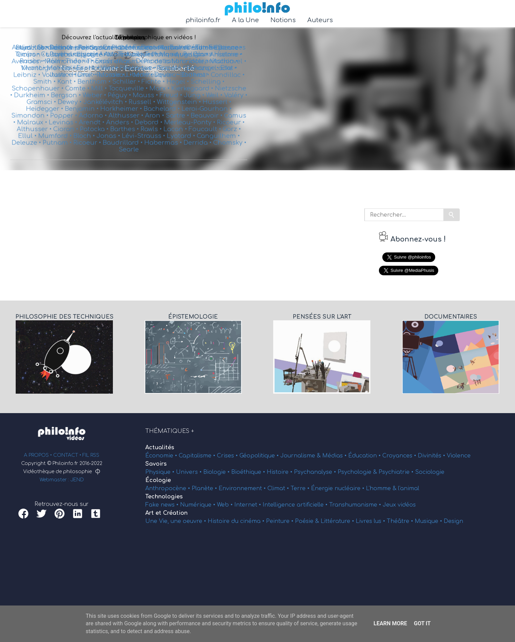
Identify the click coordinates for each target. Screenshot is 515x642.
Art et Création (166, 513)
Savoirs (156, 464)
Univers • (189, 472)
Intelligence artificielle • (296, 505)
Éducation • (365, 456)
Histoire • (280, 472)
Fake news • (162, 505)
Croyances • (400, 456)
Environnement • (243, 488)
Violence (459, 456)
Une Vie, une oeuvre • (176, 521)
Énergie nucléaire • (338, 488)
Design (453, 521)
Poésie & (308, 521)
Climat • (279, 488)
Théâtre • (401, 521)
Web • (225, 505)
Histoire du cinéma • (237, 521)
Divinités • (432, 456)
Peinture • (280, 521)
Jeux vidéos (399, 505)
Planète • (205, 488)
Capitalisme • (198, 456)
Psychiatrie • (397, 472)
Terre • (301, 488)
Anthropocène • (168, 488)
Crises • (228, 456)
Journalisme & (301, 456)
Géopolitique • (259, 456)
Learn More (390, 623)
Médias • (335, 456)
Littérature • (338, 521)
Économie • (162, 456)
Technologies (164, 497)
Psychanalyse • (316, 472)
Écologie (158, 480)
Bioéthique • (249, 472)
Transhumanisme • (356, 505)
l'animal (408, 488)
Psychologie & (358, 472)
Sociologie (429, 472)
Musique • (429, 521)
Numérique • (198, 505)
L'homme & (382, 488)
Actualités (159, 447)
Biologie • (217, 472)
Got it (422, 623)
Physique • (160, 472)
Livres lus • (371, 521)
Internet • (248, 505)
